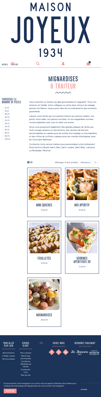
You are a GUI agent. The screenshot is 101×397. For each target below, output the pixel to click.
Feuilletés (44, 258)
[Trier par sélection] (86, 163)
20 (7, 117)
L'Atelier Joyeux (8, 356)
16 (7, 111)
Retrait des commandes (25, 357)
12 (7, 108)
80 (7, 136)
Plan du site (25, 375)
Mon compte (25, 353)
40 (7, 127)
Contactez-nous (26, 370)
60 (7, 130)
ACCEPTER (10, 391)
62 (7, 133)
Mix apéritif (82, 205)
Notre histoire (8, 353)
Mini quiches (44, 205)
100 (7, 139)
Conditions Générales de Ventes (25, 364)
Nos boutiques (8, 359)
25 (7, 124)
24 (7, 120)
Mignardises (44, 315)
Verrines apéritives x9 (82, 260)
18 (7, 114)
